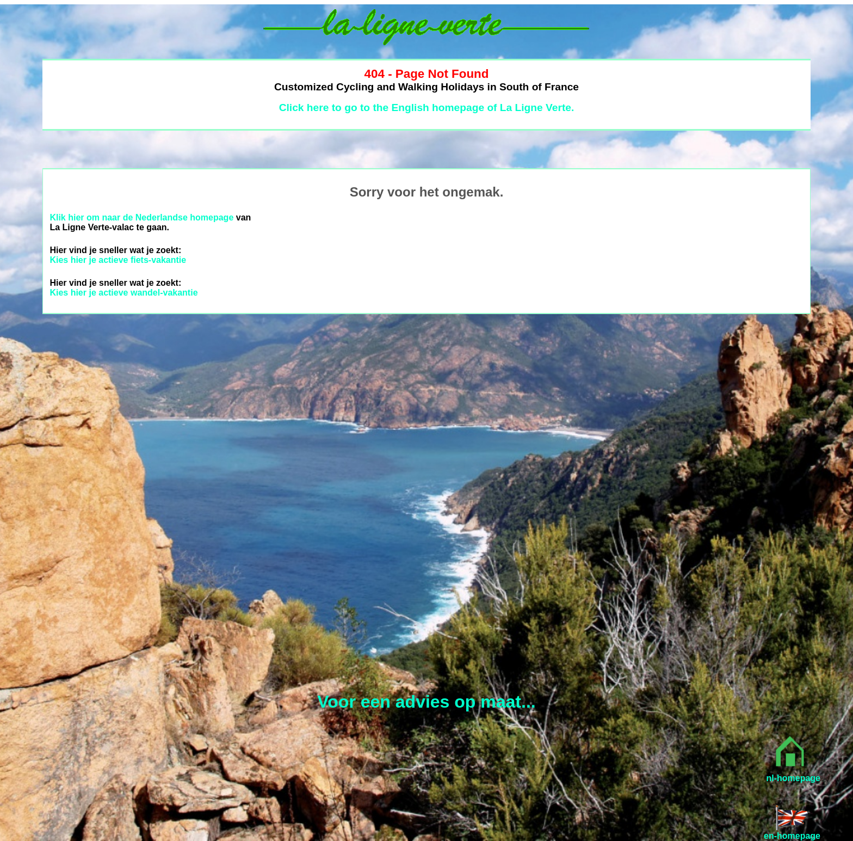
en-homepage (792, 835)
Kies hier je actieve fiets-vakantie (118, 260)
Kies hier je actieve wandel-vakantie (123, 292)
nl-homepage (793, 778)
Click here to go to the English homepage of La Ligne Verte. (426, 107)
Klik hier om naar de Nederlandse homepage (141, 217)
